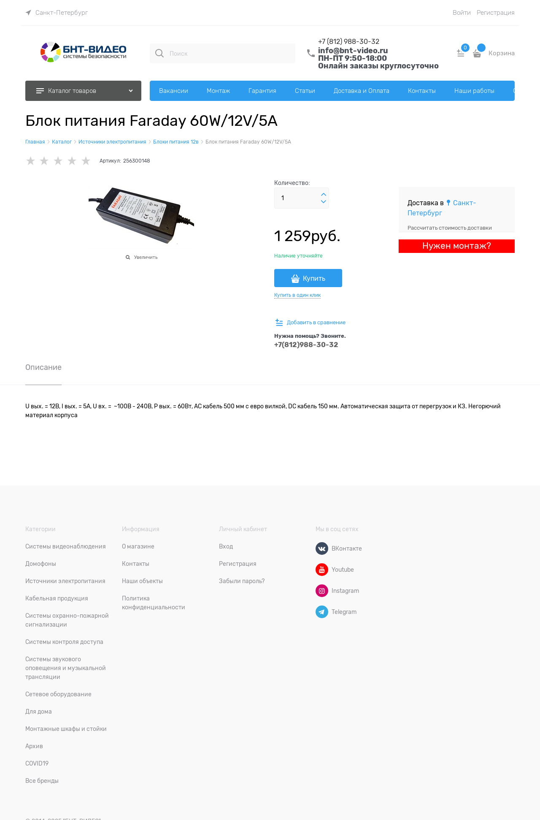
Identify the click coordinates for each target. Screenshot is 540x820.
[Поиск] (159, 53)
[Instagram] (322, 590)
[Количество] (301, 198)
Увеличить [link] (145, 257)
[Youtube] (322, 569)
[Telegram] (322, 611)
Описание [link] (43, 368)
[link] (56, 13)
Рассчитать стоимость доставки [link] (450, 228)
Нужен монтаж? (456, 246)
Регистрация (496, 12)
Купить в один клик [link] (297, 295)
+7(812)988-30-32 (306, 345)
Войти (462, 12)
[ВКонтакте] (322, 548)
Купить (314, 278)
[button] (323, 194)
